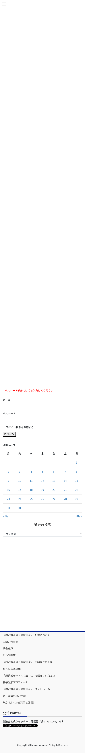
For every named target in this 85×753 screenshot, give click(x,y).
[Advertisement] (42, 583)
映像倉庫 (8, 648)
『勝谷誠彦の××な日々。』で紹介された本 (28, 662)
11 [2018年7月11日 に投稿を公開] (31, 480)
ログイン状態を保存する (20, 427)
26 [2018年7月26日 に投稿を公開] (42, 499)
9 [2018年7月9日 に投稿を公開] (8, 480)
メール (6, 400)
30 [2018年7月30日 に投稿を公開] (8, 508)
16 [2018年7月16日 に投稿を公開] (8, 490)
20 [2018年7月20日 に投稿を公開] (53, 490)
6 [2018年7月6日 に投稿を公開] (54, 471)
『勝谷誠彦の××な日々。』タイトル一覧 (26, 689)
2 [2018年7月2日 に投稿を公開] (8, 471)
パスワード (9, 413)
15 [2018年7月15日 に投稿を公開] (76, 480)
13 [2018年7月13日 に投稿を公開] (53, 480)
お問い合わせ (10, 641)
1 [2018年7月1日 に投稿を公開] (76, 462)
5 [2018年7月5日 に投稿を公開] (42, 471)
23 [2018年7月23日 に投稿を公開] (8, 499)
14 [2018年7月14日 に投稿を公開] (65, 480)
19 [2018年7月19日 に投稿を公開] (42, 490)
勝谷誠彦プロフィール (15, 682)
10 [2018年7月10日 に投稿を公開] (19, 480)
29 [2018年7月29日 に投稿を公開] (76, 499)
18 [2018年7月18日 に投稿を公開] (31, 490)
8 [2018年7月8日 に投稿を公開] (76, 471)
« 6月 (6, 516)
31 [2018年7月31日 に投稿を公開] (19, 508)
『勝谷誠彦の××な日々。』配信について (26, 635)
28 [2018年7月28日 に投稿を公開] (65, 499)
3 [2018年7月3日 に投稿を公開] (19, 471)
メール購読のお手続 (14, 696)
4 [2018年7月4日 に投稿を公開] (31, 471)
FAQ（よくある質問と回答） (19, 702)
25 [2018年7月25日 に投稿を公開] (31, 499)
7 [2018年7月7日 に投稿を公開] (65, 471)
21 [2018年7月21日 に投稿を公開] (65, 490)
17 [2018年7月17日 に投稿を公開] (19, 490)
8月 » (79, 516)
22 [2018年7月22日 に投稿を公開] (76, 490)
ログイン (9, 434)
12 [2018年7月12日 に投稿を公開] (42, 480)
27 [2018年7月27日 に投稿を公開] (53, 499)
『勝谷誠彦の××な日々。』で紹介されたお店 (29, 675)
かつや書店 (9, 655)
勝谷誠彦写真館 (12, 669)
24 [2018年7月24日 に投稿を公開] (19, 499)
